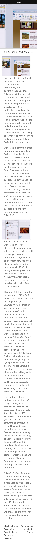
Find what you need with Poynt (27, 529)
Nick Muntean (26, 52)
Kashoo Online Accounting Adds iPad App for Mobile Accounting (11, 532)
